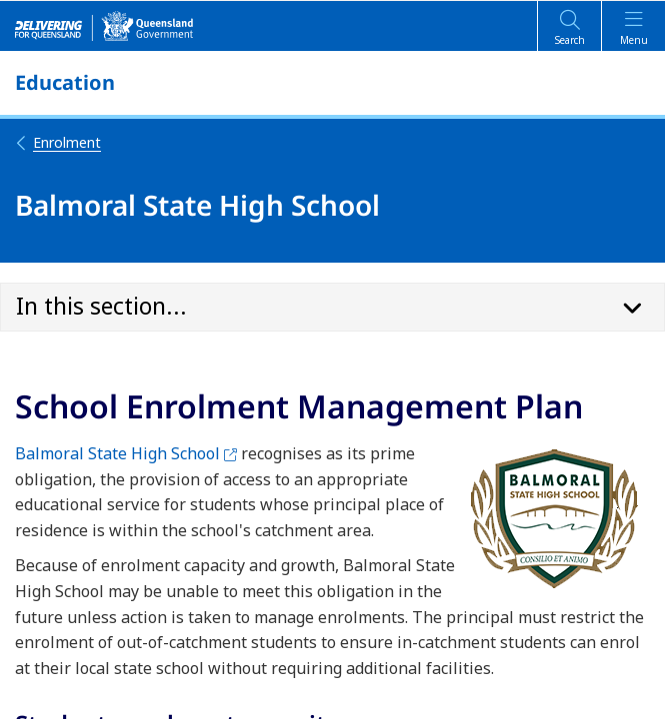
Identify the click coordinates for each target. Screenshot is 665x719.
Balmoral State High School (126, 453)
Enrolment (58, 142)
